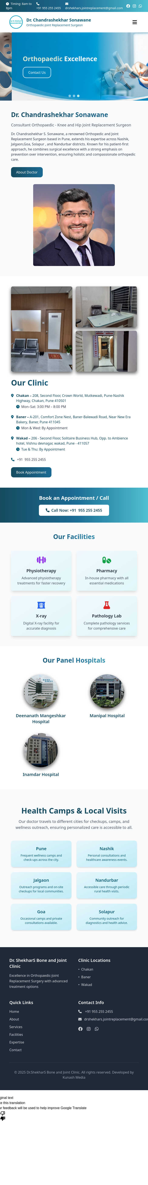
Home (14, 1011)
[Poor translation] (2, 1116)
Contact (15, 1050)
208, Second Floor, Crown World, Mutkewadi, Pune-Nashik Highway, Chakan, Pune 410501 (70, 398)
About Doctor (27, 172)
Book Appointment (31, 472)
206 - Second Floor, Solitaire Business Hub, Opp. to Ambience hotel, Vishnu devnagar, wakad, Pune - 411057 (72, 441)
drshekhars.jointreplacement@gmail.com (94, 6)
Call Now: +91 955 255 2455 (74, 510)
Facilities (16, 1034)
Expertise (16, 1042)
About (14, 1019)
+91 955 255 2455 (48, 6)
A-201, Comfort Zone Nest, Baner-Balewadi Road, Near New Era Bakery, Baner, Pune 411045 (73, 419)
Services (15, 1027)
